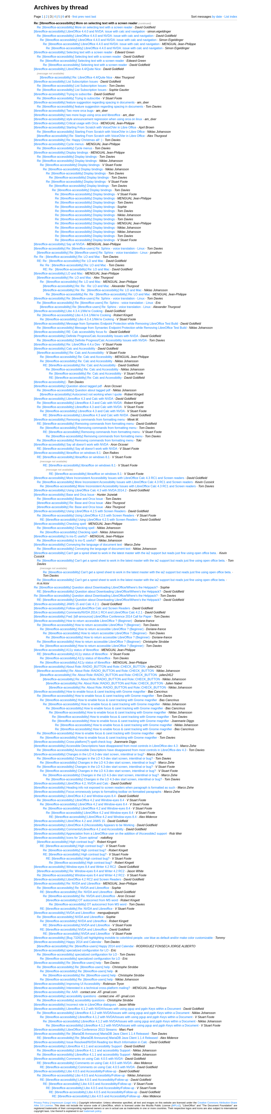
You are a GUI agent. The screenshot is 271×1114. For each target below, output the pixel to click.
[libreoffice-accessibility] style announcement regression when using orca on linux (88, 119)
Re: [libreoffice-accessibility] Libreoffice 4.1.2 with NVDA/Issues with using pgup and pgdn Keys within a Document (113, 1012)
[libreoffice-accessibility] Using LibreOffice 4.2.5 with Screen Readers (80, 511)
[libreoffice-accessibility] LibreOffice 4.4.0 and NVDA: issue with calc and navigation (89, 31)
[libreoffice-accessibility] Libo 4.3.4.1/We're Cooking (68, 311)
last (93, 16)
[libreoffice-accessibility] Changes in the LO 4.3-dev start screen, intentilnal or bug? (89, 754)
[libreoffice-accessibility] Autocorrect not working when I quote (81, 394)
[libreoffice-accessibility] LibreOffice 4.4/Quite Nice (67, 69)
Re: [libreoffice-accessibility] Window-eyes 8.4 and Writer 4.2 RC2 (80, 875)
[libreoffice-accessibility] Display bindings (61, 152)
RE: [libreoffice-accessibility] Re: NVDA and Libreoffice (76, 892)
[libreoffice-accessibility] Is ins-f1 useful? (60, 536)
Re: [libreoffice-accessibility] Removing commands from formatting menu (88, 427)
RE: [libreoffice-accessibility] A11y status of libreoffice (72, 654)
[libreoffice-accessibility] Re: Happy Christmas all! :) (68, 140)
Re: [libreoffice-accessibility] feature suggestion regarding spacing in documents (90, 106)
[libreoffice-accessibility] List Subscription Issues (66, 81)
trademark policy (92, 1111)
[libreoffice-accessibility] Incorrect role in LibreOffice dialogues (75, 1004)
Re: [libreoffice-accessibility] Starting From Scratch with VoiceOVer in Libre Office (91, 131)
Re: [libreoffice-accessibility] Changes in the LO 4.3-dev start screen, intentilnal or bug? (95, 758)
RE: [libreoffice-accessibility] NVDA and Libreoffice (76, 925)
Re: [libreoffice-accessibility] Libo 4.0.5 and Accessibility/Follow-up (81, 1075)
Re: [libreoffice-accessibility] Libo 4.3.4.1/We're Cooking (74, 315)
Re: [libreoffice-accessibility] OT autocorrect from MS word (87, 904)
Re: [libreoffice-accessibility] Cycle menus (64, 148)
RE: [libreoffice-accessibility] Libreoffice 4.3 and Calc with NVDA (85, 415)
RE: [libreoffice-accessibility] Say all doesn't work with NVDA (77, 448)
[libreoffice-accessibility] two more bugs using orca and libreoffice (77, 115)
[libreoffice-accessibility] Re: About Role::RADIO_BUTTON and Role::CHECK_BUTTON (95, 670)
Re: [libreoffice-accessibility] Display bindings (67, 156)
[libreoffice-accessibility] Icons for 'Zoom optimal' (66, 837)
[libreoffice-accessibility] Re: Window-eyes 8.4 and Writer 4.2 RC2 (80, 871)
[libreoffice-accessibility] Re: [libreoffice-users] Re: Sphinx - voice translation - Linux (89, 248)
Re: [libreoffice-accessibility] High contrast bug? (74, 850)
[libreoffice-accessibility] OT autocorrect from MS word (82, 900)
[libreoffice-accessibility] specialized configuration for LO (71, 950)
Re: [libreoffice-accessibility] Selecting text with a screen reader (79, 56)
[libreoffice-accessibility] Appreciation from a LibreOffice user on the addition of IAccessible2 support (100, 833)
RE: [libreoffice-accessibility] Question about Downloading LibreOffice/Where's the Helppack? (99, 591)
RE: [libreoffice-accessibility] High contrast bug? (72, 846)
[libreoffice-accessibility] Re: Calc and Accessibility (70, 352)
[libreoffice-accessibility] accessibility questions (65, 996)
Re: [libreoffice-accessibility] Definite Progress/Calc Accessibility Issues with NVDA (92, 340)
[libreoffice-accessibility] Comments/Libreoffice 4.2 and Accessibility (78, 829)
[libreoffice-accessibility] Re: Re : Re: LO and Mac (76, 286)
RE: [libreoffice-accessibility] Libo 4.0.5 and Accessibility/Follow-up (84, 1079)
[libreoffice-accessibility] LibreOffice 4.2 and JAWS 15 (69, 821)
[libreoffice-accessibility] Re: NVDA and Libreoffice (67, 883)
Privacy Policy (41, 1102)
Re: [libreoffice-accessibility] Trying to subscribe (68, 98)
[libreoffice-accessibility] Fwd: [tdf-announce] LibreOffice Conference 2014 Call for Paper (92, 616)
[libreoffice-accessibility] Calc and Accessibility (64, 348)
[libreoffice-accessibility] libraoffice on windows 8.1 (67, 452)
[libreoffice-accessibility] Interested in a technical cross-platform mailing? (82, 988)
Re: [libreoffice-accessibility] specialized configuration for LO (77, 954)
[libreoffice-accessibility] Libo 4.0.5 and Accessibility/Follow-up (75, 1071)
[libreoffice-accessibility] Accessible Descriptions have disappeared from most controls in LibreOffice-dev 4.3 (106, 745)
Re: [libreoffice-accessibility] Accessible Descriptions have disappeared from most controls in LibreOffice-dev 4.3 (111, 750)
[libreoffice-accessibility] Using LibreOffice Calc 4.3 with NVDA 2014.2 (80, 490)
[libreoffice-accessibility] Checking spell (60, 523)
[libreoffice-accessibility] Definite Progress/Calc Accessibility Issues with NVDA (86, 336)
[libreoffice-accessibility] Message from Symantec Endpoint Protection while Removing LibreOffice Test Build (106, 323)
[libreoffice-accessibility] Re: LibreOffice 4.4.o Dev (67, 344)
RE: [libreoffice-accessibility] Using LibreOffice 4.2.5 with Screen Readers (89, 519)
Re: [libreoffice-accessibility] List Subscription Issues (72, 85)
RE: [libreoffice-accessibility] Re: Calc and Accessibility (79, 365)
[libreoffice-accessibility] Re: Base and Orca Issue (70, 503)
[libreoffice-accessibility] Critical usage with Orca (66, 123)
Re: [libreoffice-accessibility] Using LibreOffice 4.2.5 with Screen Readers (85, 515)
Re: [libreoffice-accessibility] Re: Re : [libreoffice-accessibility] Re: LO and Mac (98, 294)
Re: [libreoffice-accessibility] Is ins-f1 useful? (66, 540)
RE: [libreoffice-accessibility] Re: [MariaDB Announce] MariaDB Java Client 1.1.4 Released (97, 1037)
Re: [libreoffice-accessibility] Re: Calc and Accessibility (76, 356)
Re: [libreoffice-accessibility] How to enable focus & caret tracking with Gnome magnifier (95, 695)
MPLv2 (176, 1105)
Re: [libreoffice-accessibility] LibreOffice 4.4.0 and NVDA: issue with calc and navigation (95, 35)
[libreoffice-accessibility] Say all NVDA (59, 244)
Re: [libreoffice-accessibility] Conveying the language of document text (83, 548)
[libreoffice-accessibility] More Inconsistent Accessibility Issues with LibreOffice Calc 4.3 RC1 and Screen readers (109, 478)
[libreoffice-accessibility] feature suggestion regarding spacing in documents (84, 102)
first (74, 16)
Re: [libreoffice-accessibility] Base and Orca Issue (70, 498)
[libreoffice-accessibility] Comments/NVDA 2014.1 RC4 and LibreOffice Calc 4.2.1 (88, 612)
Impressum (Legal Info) (63, 1102)
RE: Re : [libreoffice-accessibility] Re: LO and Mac (70, 260)
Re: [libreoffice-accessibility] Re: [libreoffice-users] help (73, 967)
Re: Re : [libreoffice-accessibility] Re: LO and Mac (67, 256)
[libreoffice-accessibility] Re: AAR (56, 992)
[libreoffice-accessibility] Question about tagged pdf (68, 386)
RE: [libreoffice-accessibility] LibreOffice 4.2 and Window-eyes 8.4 (92, 816)
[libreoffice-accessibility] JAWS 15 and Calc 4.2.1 (66, 604)
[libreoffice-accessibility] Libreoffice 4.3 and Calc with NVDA (73, 398)
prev (81, 16)
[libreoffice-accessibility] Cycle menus (59, 144)
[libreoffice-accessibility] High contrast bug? (66, 841)
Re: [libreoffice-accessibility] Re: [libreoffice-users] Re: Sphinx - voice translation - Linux (95, 302)
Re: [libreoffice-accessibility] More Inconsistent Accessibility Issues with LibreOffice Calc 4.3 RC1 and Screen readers (115, 482)
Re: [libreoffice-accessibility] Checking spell (65, 527)
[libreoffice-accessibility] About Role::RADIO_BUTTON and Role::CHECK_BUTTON (89, 666)
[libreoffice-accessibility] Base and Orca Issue (64, 494)
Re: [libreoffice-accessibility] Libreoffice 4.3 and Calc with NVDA (79, 402)
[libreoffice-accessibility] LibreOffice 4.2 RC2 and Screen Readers (77, 879)
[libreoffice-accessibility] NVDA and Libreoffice (64, 912)
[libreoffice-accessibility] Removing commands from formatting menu (79, 419)
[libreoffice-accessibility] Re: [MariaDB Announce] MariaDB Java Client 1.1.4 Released (91, 1033)
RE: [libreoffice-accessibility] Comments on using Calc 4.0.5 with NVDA (84, 1063)
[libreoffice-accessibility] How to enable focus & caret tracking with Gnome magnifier (89, 691)
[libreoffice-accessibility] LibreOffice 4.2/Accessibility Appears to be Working (84, 825)
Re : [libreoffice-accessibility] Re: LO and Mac (70, 281)
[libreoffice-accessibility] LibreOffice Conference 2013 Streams (75, 1029)
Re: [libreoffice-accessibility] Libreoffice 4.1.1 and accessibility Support (83, 1050)
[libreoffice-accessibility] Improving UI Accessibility (67, 983)
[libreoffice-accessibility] (49, 382)
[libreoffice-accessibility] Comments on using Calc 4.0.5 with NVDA (78, 1058)
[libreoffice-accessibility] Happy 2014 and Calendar (67, 942)
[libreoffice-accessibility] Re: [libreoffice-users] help (67, 962)
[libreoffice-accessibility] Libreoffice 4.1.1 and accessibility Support (78, 1046)
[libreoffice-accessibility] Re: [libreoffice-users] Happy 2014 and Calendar (85, 946)
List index (230, 16)
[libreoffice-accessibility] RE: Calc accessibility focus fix (70, 331)
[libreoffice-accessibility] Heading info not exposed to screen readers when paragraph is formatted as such (104, 787)
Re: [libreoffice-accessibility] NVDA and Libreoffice (70, 917)
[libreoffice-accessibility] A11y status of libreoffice (66, 650)
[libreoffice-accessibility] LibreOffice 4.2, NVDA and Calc (71, 783)
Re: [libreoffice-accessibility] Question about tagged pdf (73, 390)
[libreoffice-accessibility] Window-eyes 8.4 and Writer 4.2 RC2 (75, 866)
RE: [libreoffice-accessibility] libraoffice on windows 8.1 (73, 457)
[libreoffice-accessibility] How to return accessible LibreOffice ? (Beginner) (83, 620)
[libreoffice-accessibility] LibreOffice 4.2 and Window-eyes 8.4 (75, 796)
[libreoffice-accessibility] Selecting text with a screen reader (73, 52)
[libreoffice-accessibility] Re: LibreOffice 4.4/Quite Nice (76, 77)
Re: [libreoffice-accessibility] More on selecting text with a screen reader (84, 27)
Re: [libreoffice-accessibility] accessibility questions (71, 1000)
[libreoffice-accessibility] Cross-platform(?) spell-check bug (72, 741)
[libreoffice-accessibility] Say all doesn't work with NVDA (71, 444)
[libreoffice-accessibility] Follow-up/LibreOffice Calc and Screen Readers (82, 608)
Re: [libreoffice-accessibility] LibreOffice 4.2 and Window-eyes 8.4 (80, 800)
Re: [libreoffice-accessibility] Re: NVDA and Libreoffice (73, 887)
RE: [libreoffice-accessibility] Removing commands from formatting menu (85, 423)
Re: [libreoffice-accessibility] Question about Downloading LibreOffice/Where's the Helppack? (96, 587)
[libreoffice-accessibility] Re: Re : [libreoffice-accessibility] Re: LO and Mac (92, 290)
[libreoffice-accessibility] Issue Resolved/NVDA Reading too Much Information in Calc (90, 1042)
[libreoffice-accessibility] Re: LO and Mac (64, 277)
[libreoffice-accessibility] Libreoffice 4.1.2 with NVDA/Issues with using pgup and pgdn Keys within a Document (107, 1008)
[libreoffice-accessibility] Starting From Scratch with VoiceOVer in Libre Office (85, 127)
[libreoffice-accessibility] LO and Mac (58, 273)
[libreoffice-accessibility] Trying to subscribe (63, 94)
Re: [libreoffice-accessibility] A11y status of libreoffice (75, 658)
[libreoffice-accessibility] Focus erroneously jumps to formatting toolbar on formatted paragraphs (97, 791)
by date (217, 16)
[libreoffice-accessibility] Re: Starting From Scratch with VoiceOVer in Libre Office (91, 135)
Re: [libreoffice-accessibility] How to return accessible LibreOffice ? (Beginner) (89, 625)
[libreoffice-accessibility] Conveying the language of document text (78, 544)
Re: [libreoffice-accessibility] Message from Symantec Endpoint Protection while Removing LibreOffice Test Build (112, 327)
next (88, 16)
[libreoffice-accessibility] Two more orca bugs (64, 110)
